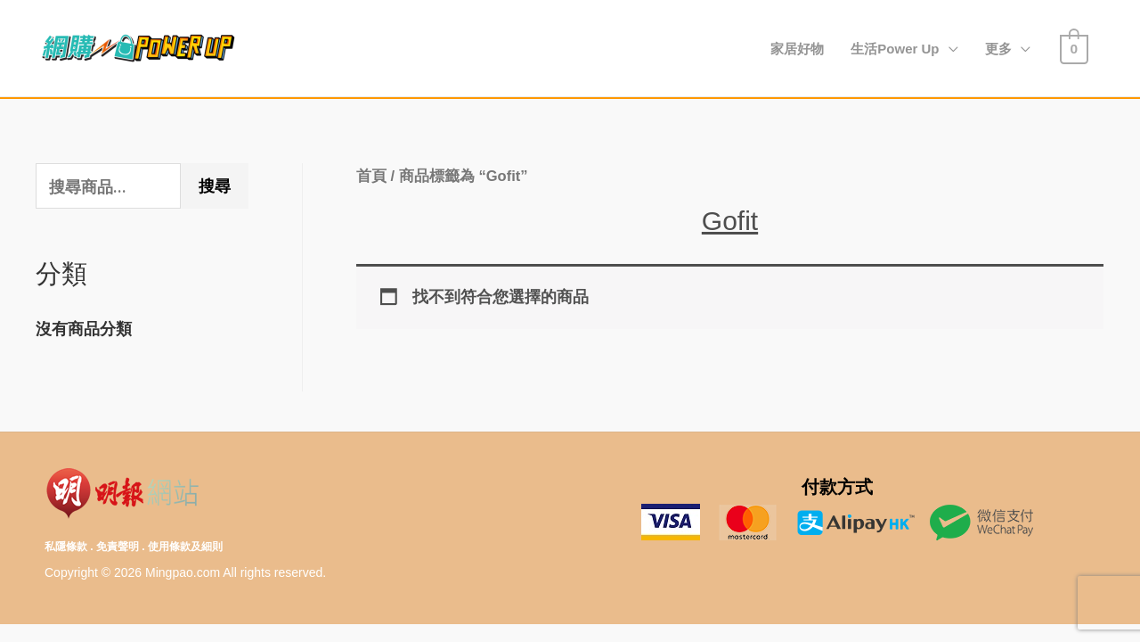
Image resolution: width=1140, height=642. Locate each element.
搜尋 (215, 186)
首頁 (371, 176)
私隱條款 (66, 546)
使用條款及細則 (185, 546)
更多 (998, 48)
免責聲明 (117, 546)
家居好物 (797, 48)
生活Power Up (895, 48)
